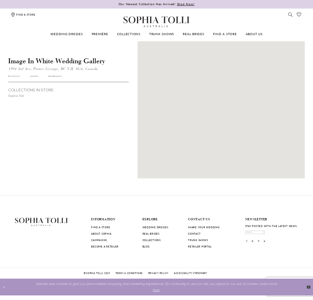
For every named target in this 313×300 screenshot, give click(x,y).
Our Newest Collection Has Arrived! (157, 4)
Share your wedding (203, 227)
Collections (151, 240)
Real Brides (151, 233)
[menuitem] (67, 34)
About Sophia (101, 233)
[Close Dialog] (7, 292)
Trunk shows (198, 240)
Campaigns (99, 240)
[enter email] (272, 235)
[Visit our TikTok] (285, 249)
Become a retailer (105, 246)
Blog (146, 246)
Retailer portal (200, 246)
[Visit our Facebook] (250, 249)
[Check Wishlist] (299, 14)
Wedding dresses (155, 227)
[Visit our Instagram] (261, 249)
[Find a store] (23, 14)
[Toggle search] (290, 14)
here (156, 294)
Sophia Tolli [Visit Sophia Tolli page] (16, 99)
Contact (194, 233)
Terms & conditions (129, 277)
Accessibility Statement (190, 277)
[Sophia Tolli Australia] (156, 21)
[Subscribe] (294, 235)
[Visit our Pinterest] (273, 249)
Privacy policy (158, 277)
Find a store (100, 227)
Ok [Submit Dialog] (305, 291)
